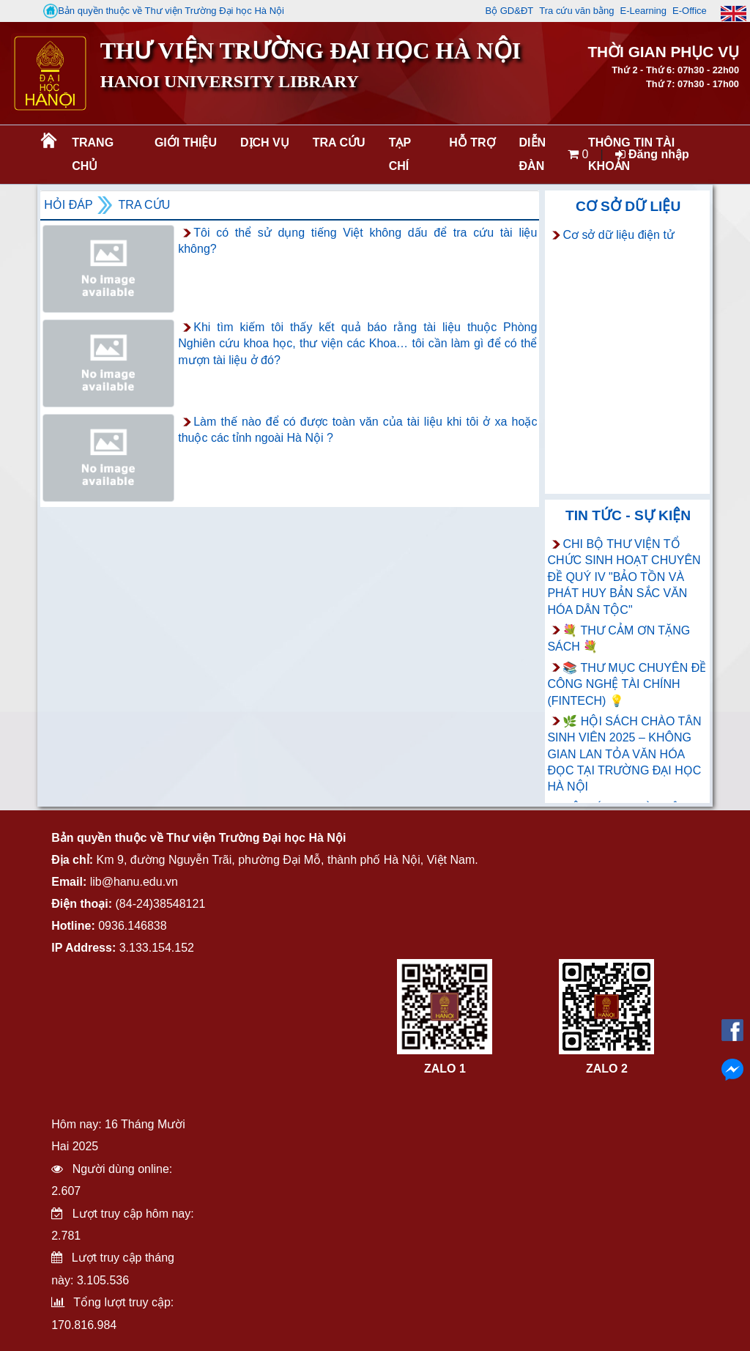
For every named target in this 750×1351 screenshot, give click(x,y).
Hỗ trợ (472, 142)
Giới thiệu (186, 142)
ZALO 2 (607, 1068)
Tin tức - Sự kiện (628, 515)
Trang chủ (93, 154)
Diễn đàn (532, 154)
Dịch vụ (264, 142)
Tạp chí (400, 154)
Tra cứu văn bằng (576, 10)
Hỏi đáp (68, 205)
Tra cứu (339, 142)
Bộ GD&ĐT (509, 10)
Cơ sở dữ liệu (628, 206)
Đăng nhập (652, 154)
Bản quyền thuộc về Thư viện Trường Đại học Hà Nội (163, 11)
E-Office (689, 10)
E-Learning (643, 10)
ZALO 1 (445, 1068)
